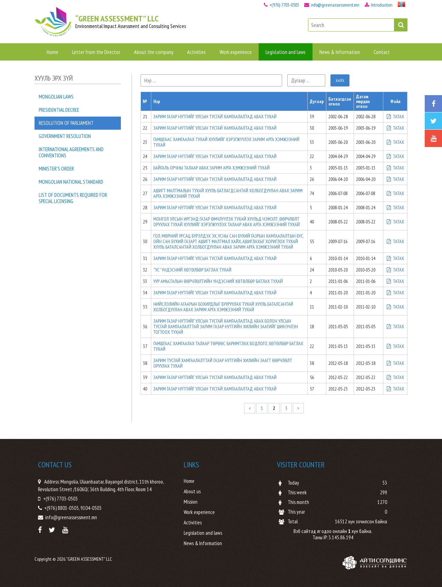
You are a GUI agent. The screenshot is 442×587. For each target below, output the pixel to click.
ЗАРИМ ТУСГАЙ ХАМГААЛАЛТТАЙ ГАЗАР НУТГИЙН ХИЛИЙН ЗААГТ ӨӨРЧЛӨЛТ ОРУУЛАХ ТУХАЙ (222, 363)
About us (192, 491)
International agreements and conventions (71, 152)
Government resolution (65, 136)
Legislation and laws (286, 51)
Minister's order (56, 168)
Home (52, 51)
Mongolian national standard (71, 181)
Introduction (379, 5)
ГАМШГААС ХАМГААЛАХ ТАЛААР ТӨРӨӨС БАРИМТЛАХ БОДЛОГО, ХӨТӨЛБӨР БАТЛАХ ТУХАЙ (228, 346)
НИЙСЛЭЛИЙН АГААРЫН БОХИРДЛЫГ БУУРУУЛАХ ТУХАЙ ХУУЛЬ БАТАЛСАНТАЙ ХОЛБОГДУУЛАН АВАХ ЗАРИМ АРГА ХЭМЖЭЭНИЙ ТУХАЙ (223, 307)
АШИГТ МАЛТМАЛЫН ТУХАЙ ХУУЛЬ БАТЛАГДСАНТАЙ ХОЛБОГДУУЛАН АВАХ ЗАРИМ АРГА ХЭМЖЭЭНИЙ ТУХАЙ (227, 193)
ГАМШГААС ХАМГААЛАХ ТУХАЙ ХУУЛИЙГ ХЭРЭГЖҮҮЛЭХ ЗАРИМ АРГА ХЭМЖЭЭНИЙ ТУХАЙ (226, 142)
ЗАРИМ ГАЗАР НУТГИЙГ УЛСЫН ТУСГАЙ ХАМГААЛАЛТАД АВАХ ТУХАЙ (215, 116)
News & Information (339, 51)
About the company (153, 51)
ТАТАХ (395, 116)
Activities (196, 51)
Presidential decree (59, 110)
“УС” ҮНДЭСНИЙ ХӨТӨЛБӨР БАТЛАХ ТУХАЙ (192, 270)
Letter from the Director (96, 51)
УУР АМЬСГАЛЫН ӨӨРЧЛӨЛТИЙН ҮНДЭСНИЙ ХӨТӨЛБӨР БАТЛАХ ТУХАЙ (218, 281)
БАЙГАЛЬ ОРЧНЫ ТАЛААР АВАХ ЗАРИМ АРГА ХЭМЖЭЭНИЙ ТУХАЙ (211, 168)
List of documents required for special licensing (73, 198)
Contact (382, 51)
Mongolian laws (56, 96)
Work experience (236, 51)
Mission (191, 502)
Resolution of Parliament (66, 123)
